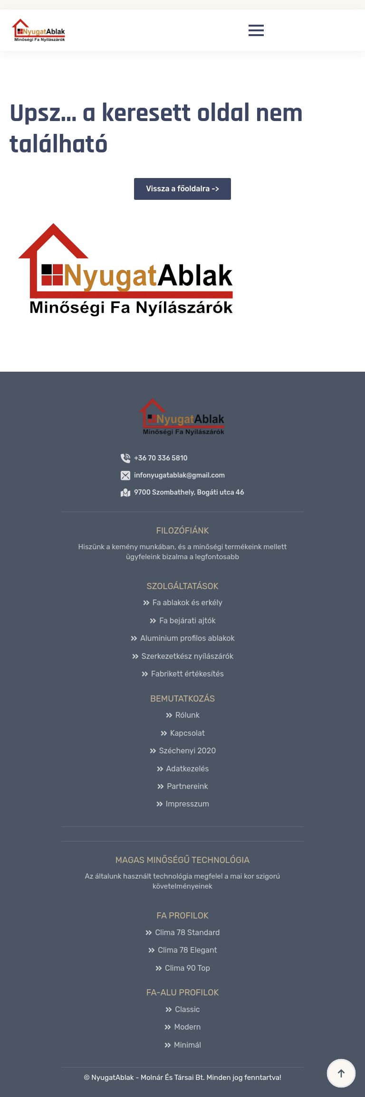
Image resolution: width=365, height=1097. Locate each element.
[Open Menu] (256, 30)
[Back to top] (341, 1073)
